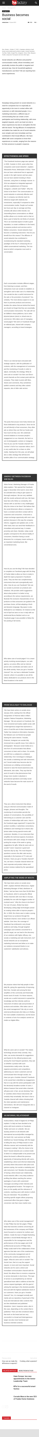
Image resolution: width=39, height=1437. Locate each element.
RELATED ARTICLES (9, 1378)
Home (4, 8)
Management (11, 8)
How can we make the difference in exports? (9, 1370)
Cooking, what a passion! (28, 1369)
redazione (5, 22)
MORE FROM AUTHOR (26, 1378)
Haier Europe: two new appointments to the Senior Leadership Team (24, 1386)
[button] (36, 3)
